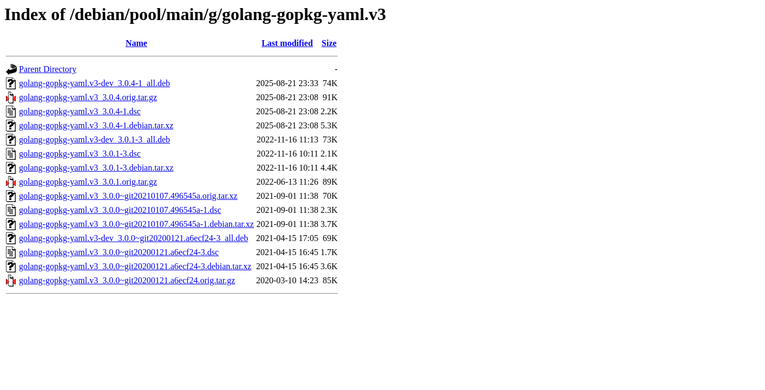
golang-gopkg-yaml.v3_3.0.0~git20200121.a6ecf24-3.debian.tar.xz (135, 266)
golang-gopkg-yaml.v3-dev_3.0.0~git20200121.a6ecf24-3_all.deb (133, 238)
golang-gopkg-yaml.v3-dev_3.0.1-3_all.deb (94, 139)
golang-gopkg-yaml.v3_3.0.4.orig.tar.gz (88, 97)
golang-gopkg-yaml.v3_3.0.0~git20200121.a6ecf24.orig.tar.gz (127, 280)
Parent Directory (47, 69)
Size (329, 43)
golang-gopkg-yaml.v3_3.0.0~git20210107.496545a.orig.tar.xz (128, 195)
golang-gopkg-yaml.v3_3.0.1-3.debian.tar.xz (96, 167)
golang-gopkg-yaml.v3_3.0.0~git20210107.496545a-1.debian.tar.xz (136, 224)
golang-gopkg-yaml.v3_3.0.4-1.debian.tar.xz (96, 125)
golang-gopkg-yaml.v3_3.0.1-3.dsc (80, 153)
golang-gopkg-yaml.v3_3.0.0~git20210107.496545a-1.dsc (120, 209)
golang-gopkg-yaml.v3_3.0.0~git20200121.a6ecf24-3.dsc (119, 252)
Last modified (287, 43)
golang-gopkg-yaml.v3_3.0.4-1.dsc (80, 111)
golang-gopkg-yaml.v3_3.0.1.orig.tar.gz (88, 181)
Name (136, 43)
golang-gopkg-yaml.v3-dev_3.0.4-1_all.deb (94, 83)
